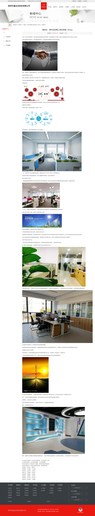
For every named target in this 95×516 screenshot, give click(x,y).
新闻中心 (55, 4)
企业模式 (33, 474)
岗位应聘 (29, 479)
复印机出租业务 (25, 463)
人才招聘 (43, 488)
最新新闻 (8, 32)
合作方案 (33, 477)
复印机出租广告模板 (34, 463)
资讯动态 (78, 4)
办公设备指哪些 (42, 462)
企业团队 (29, 475)
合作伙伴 (33, 475)
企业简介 (33, 472)
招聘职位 (24, 475)
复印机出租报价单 (26, 465)
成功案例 (61, 4)
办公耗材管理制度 (34, 462)
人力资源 (73, 4)
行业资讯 (8, 36)
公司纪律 (51, 490)
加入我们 (29, 477)
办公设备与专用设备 (26, 460)
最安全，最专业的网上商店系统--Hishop (32, 24)
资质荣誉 (24, 474)
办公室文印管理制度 (36, 460)
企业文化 (84, 4)
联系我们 (74, 1)
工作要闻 (33, 479)
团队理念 (24, 479)
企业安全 (60, 488)
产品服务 (67, 4)
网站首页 (44, 4)
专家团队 (29, 474)
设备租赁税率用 (44, 465)
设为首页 (85, 1)
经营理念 (24, 477)
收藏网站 (80, 1)
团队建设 (51, 492)
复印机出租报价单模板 (35, 465)
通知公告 (8, 41)
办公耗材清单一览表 (45, 460)
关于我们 (50, 4)
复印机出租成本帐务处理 (44, 463)
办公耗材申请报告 (26, 462)
